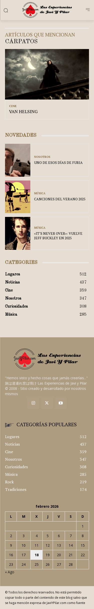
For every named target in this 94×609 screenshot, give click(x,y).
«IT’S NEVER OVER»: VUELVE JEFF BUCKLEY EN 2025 (58, 235)
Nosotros (42, 157)
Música (39, 193)
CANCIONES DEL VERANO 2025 (59, 199)
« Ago (9, 572)
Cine (13, 106)
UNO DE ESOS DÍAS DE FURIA (58, 162)
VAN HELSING (23, 111)
